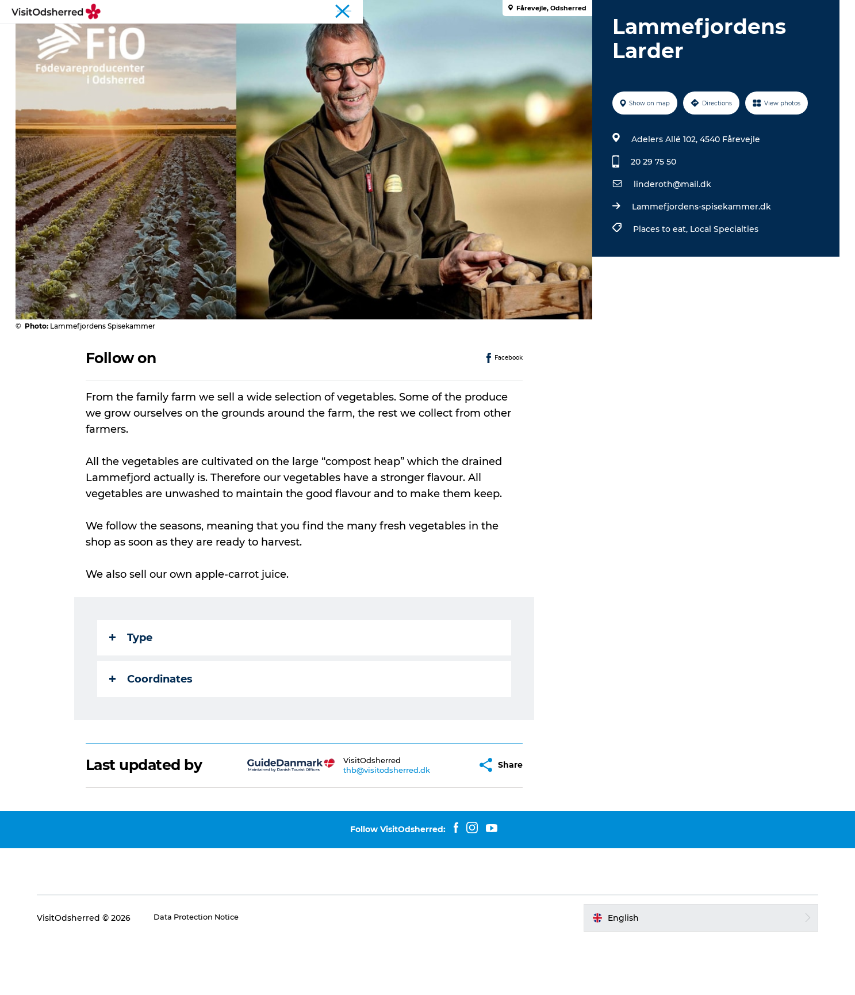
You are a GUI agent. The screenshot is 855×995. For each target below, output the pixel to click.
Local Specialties (722, 284)
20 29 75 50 (651, 216)
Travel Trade (812, 11)
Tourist (768, 11)
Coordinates (152, 733)
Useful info (572, 37)
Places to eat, (659, 284)
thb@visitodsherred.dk (367, 824)
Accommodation (494, 37)
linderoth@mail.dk (670, 239)
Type (132, 692)
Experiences (286, 37)
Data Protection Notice (235, 972)
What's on (352, 37)
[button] (448, 819)
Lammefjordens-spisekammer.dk (699, 261)
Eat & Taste (416, 37)
